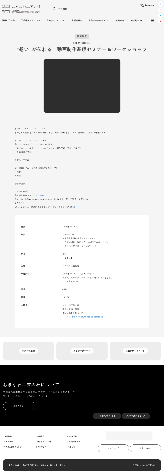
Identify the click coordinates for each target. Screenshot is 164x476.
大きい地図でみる (136, 416)
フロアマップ (113, 448)
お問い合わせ (145, 448)
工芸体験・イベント (30, 20)
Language (147, 5)
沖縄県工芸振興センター (14, 447)
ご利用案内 (39, 436)
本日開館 (59, 9)
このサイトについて (49, 465)
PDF (73, 207)
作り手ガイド (40, 447)
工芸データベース (99, 20)
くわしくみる (20, 406)
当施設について (56, 20)
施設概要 (8, 436)
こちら (41, 195)
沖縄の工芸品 (8, 20)
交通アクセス (107, 416)
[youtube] (160, 21)
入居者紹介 (77, 20)
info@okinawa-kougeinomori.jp (87, 317)
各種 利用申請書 (73, 442)
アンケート (64, 465)
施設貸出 (137, 20)
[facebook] (160, 4)
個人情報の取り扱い (30, 465)
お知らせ (120, 20)
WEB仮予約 (72, 436)
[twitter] (160, 15)
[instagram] (160, 10)
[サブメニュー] (152, 20)
